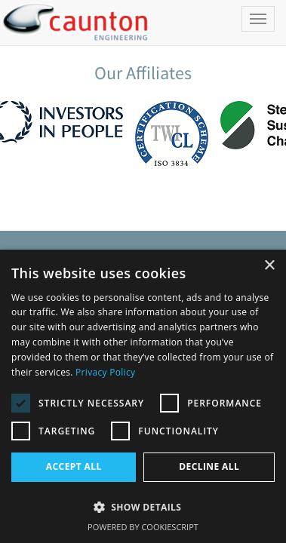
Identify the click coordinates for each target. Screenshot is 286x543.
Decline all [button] (209, 466)
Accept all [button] (74, 466)
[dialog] (143, 396)
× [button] (269, 266)
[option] (173, 135)
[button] (143, 506)
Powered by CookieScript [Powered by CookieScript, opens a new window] (143, 526)
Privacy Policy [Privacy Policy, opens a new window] (105, 372)
